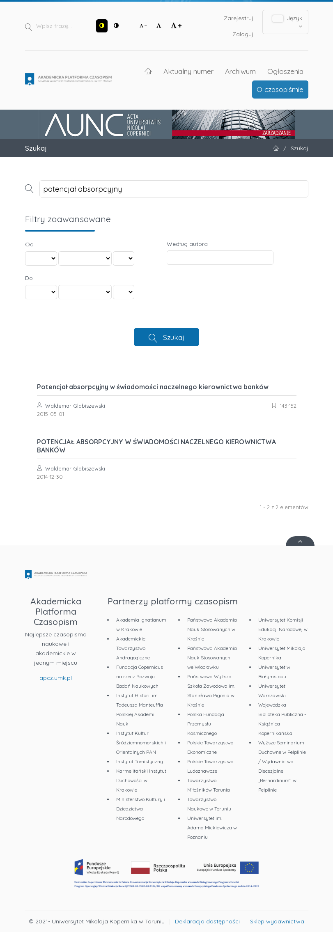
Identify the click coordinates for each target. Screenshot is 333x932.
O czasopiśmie (280, 89)
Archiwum (240, 71)
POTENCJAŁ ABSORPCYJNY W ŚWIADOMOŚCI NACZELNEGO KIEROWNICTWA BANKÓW (156, 446)
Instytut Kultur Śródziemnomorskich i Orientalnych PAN (141, 742)
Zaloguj (242, 34)
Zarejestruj (238, 18)
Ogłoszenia (285, 71)
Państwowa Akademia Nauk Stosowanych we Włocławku (212, 657)
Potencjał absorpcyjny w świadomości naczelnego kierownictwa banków (153, 387)
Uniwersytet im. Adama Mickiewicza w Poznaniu (212, 827)
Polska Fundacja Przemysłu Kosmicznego (205, 723)
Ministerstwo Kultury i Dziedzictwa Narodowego (140, 808)
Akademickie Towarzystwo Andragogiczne (133, 648)
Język (287, 21)
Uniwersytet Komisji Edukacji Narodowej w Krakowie (283, 629)
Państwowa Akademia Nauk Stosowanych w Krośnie (212, 629)
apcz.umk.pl (55, 678)
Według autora (187, 244)
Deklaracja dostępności (207, 921)
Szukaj (173, 337)
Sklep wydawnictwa (277, 921)
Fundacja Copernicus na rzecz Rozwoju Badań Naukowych (139, 676)
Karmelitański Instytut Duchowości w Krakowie (141, 780)
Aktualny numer (188, 71)
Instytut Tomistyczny (139, 761)
